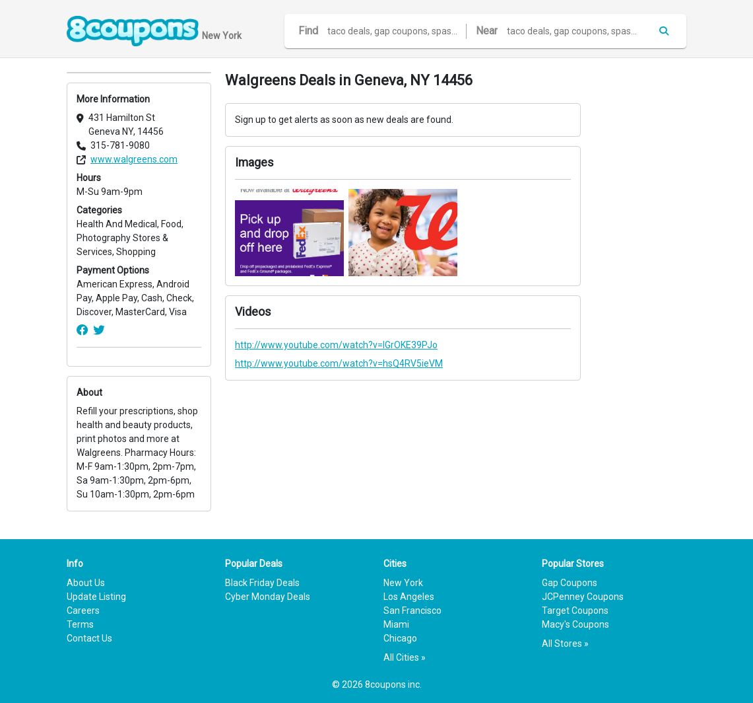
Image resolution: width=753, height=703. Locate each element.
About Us (86, 582)
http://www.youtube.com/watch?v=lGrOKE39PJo (336, 345)
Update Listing (96, 596)
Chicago (400, 638)
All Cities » (404, 657)
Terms (80, 624)
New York (403, 582)
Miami (396, 624)
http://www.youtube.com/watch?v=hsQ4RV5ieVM (339, 363)
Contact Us (89, 638)
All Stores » (565, 643)
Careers (83, 610)
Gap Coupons (569, 582)
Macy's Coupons (575, 624)
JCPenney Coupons (583, 596)
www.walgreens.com (134, 159)
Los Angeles (408, 596)
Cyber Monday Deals (267, 596)
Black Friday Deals (262, 582)
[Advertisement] (640, 270)
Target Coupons (575, 610)
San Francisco (412, 610)
